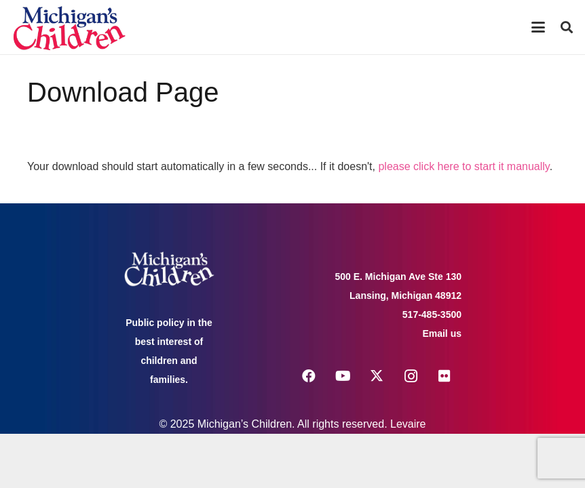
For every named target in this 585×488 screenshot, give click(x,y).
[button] (538, 27)
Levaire (408, 424)
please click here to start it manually (463, 166)
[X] (377, 376)
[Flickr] (444, 376)
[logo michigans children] (69, 27)
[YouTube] (343, 376)
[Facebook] (309, 376)
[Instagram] (411, 376)
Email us (441, 333)
